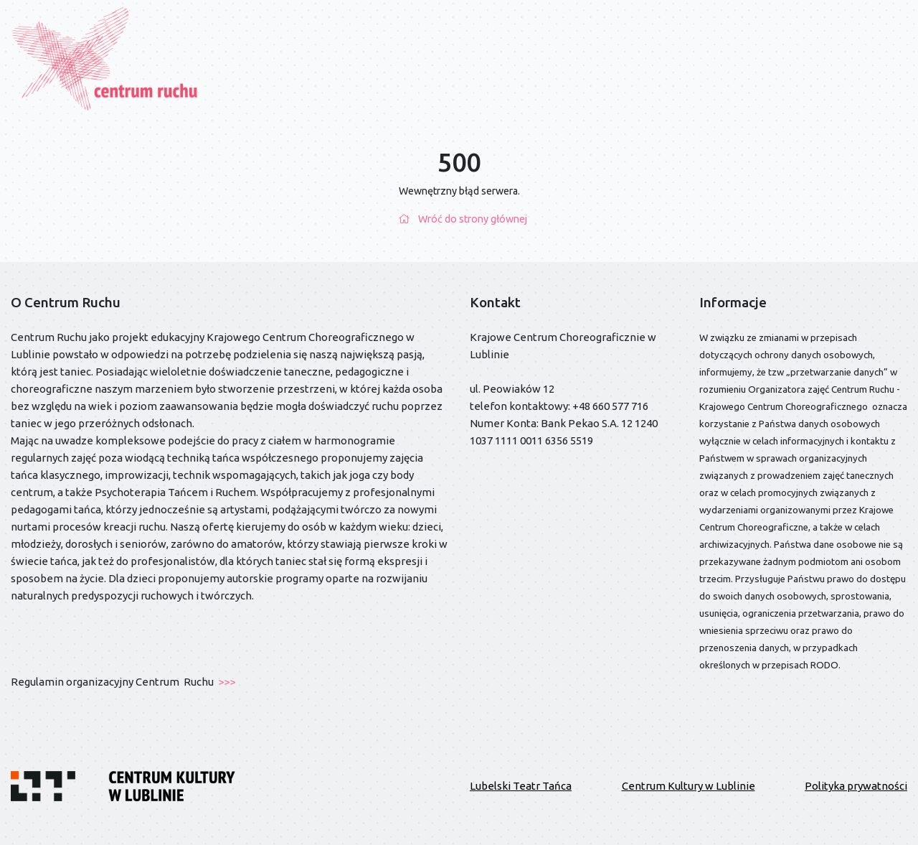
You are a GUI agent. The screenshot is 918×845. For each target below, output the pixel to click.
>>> (225, 682)
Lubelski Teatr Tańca (521, 786)
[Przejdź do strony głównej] (106, 58)
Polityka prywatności (856, 786)
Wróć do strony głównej (459, 219)
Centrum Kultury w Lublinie (688, 786)
